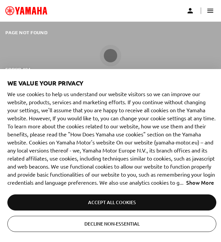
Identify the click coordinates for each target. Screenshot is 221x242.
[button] (210, 10)
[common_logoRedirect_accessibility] (26, 10)
